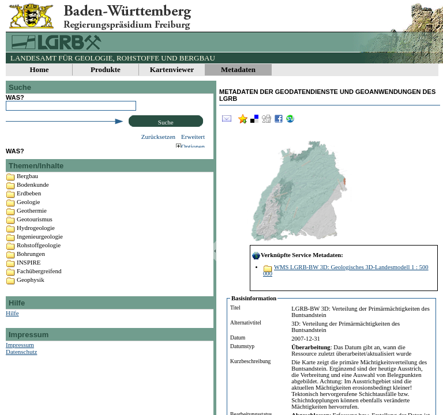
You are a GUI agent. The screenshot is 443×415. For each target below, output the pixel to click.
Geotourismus (34, 228)
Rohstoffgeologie (39, 254)
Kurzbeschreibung (250, 361)
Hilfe (12, 322)
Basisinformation (253, 298)
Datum (237, 337)
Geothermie (32, 219)
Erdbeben (29, 202)
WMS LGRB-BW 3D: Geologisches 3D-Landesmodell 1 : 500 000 (346, 270)
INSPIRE (29, 271)
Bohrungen (31, 262)
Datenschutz (21, 360)
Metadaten (238, 69)
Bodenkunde (33, 193)
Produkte (106, 69)
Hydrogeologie (36, 236)
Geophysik (30, 288)
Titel (235, 307)
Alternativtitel (245, 322)
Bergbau (27, 185)
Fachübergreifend (39, 280)
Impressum (20, 353)
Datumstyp (242, 346)
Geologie (28, 210)
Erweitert (193, 136)
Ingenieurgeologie (40, 245)
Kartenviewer (172, 69)
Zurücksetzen (158, 136)
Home (38, 69)
